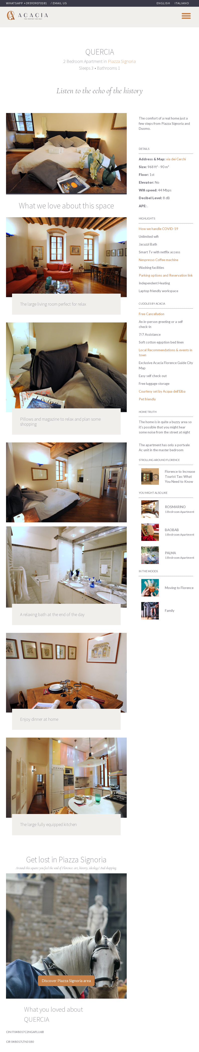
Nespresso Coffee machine (158, 260)
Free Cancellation (151, 314)
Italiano (182, 3)
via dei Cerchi (176, 159)
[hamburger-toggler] (186, 16)
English (163, 3)
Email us (60, 3)
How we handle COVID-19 (158, 229)
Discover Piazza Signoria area (66, 980)
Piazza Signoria (122, 61)
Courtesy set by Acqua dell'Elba (162, 391)
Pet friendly (147, 399)
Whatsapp (26, 3)
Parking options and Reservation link (166, 275)
